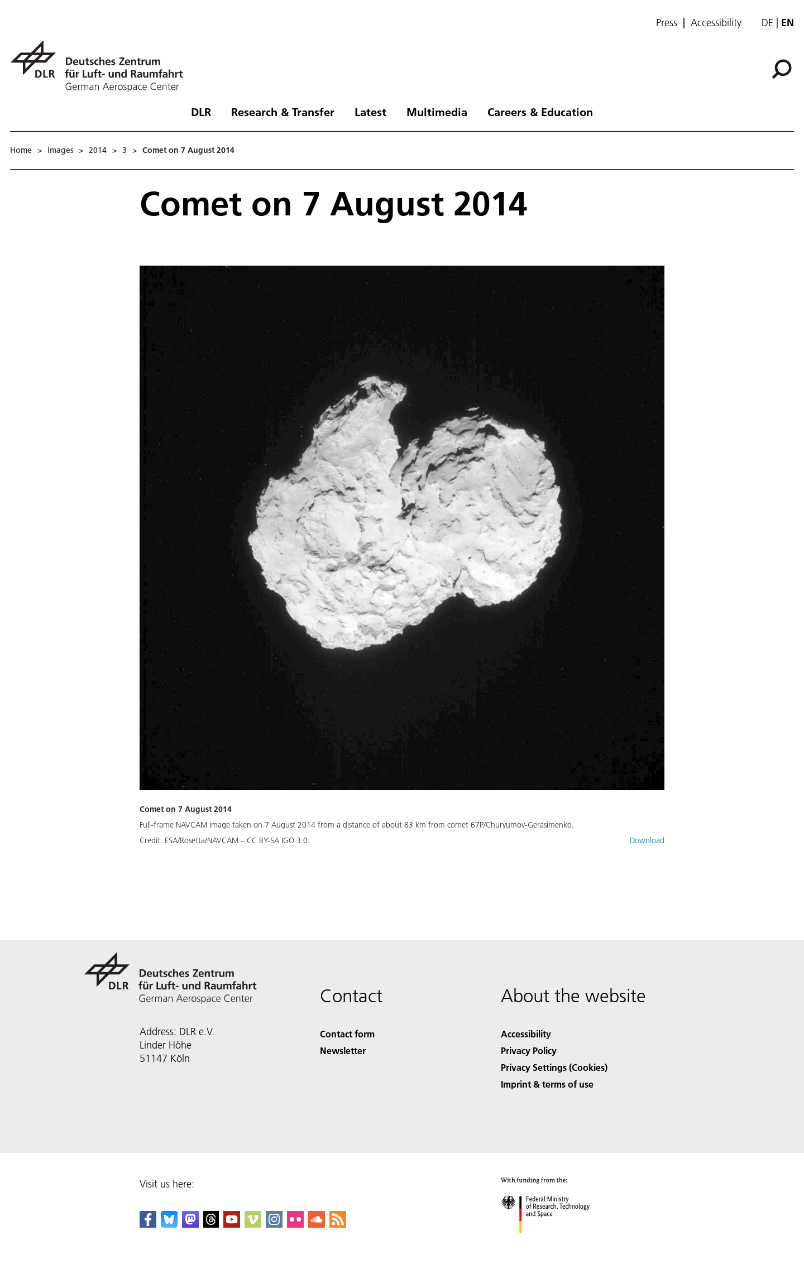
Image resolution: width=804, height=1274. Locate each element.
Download (647, 840)
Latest (370, 111)
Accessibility (716, 23)
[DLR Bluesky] (169, 1224)
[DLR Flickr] (295, 1224)
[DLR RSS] (337, 1224)
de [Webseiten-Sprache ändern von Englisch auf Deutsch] (767, 22)
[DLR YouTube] (231, 1224)
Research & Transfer (282, 111)
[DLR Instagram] (274, 1224)
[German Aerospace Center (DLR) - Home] (101, 66)
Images (60, 150)
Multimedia (436, 111)
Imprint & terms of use (547, 1084)
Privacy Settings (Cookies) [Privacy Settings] (554, 1067)
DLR (201, 111)
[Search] (782, 69)
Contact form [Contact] (347, 1034)
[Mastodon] (190, 1224)
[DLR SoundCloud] (316, 1224)
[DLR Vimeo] (253, 1224)
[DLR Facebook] (148, 1224)
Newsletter (343, 1050)
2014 (98, 150)
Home (21, 150)
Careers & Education (540, 111)
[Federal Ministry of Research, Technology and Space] (555, 1243)
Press (666, 23)
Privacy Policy (529, 1050)
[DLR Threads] (211, 1224)
